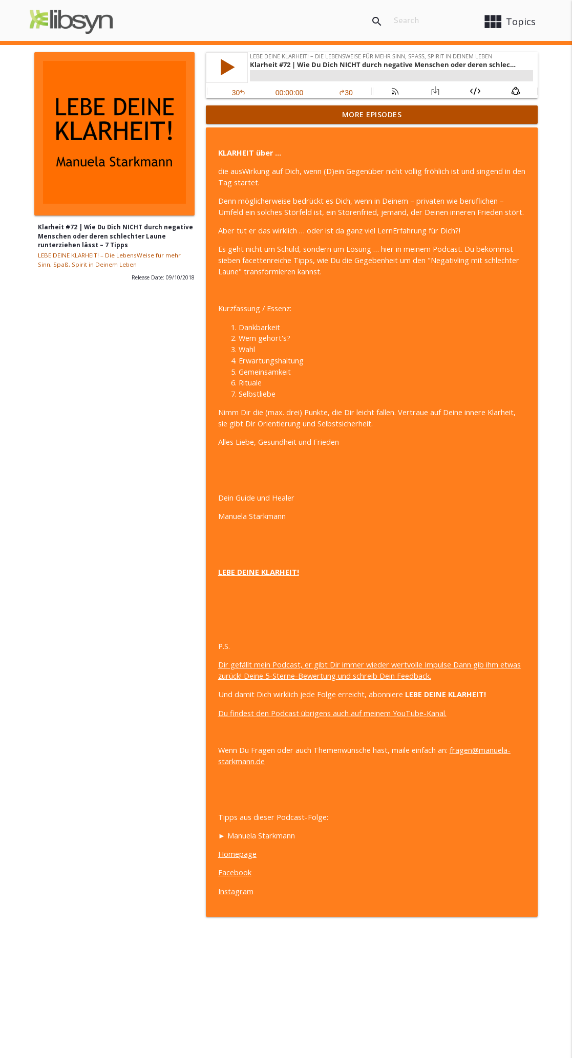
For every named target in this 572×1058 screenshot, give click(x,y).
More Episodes (372, 114)
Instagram (235, 891)
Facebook (234, 872)
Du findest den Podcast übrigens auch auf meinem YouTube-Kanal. (332, 713)
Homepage (237, 854)
